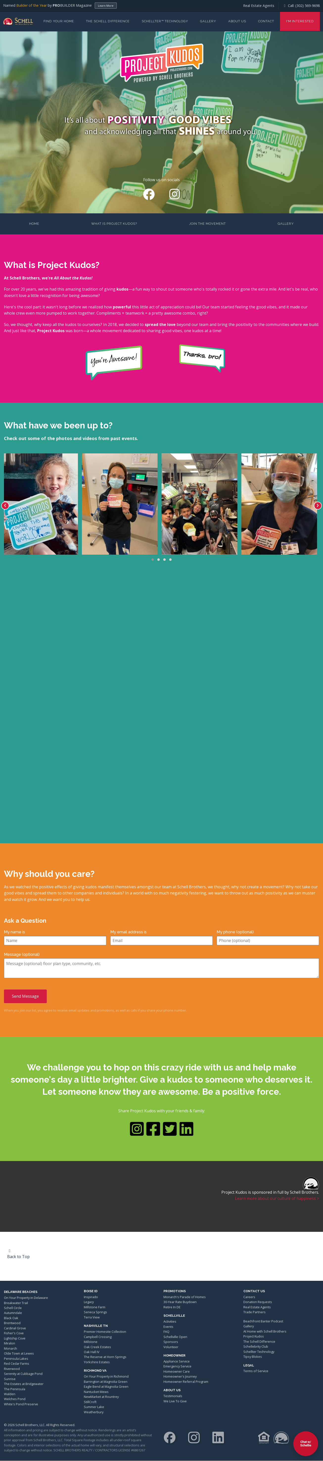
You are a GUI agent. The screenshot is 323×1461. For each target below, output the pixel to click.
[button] (153, 559)
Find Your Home (59, 21)
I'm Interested (300, 21)
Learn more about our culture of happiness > (277, 1198)
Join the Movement (207, 223)
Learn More (106, 5)
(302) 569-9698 (307, 5)
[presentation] (5, 506)
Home (34, 223)
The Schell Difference (108, 21)
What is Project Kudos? (114, 223)
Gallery (208, 21)
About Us (237, 21)
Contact (266, 21)
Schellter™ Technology (165, 21)
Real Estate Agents (258, 5)
